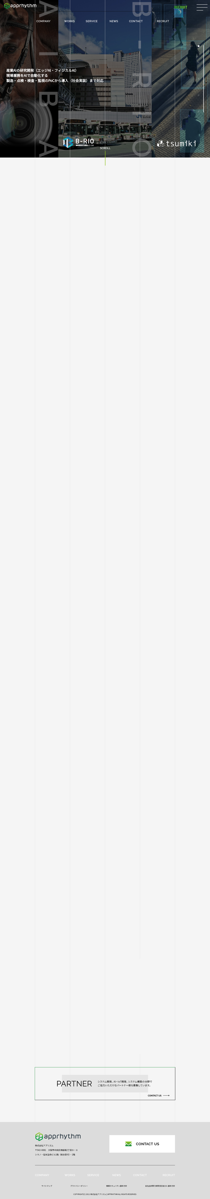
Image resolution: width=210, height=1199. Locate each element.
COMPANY (43, 21)
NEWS (114, 21)
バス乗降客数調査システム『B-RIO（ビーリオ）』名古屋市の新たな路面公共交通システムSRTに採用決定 (123, 919)
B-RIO (52, 868)
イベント (52, 902)
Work (52, 891)
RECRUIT (163, 21)
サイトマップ (47, 1186)
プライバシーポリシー (79, 1186)
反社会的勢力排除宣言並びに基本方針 (160, 1186)
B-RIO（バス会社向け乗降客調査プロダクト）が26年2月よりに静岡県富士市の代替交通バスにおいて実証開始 (124, 899)
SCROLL (105, 148)
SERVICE (92, 21)
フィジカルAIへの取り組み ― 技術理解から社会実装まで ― (108, 881)
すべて (52, 845)
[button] (199, 46)
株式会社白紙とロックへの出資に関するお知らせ (101, 845)
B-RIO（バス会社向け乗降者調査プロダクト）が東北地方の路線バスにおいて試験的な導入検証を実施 (124, 863)
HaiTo (52, 879)
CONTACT (136, 21)
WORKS (69, 21)
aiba (52, 856)
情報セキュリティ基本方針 (116, 1186)
